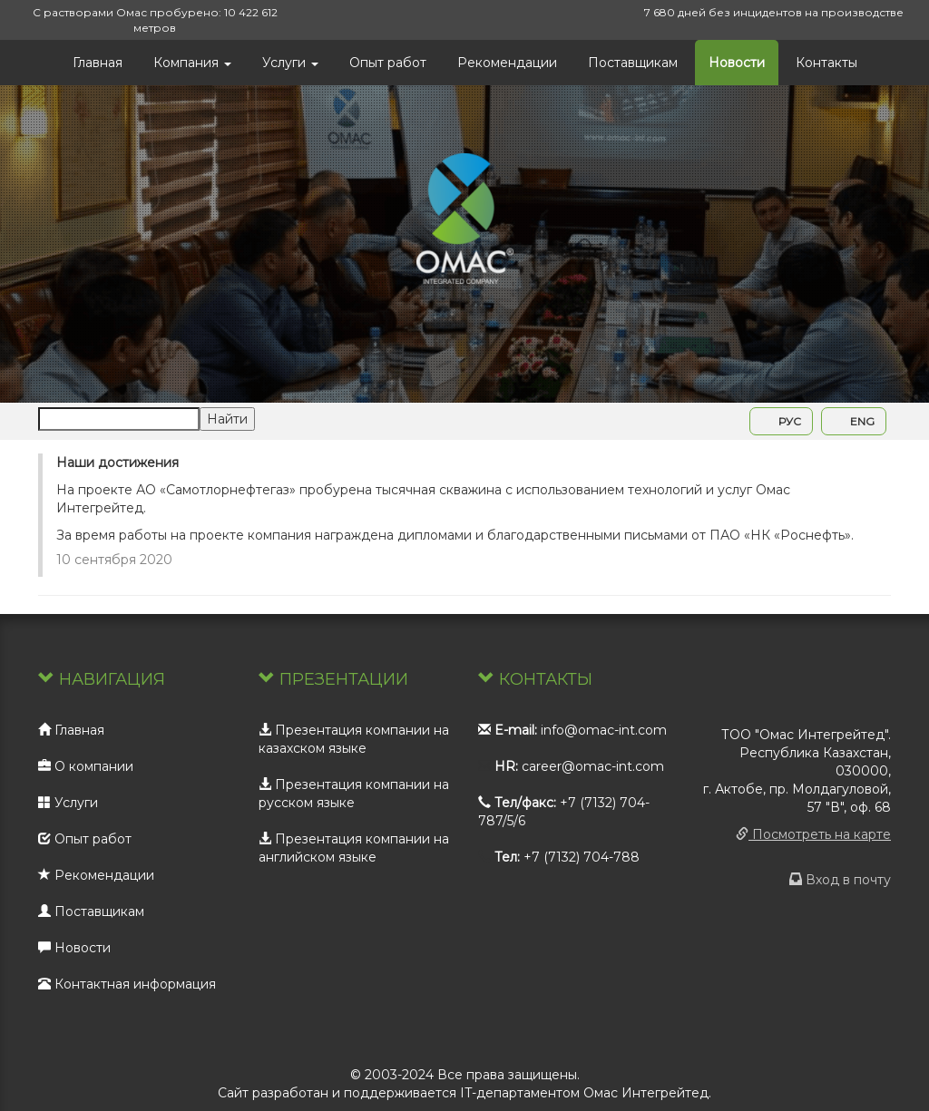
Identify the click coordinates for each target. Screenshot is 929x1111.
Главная (97, 62)
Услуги (290, 62)
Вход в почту (840, 880)
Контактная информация (127, 984)
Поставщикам (633, 62)
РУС (781, 421)
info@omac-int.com (604, 730)
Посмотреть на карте (813, 834)
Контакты (826, 62)
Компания (192, 62)
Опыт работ (387, 62)
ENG (854, 421)
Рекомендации (507, 62)
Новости (737, 62)
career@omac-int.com (593, 766)
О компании (85, 766)
